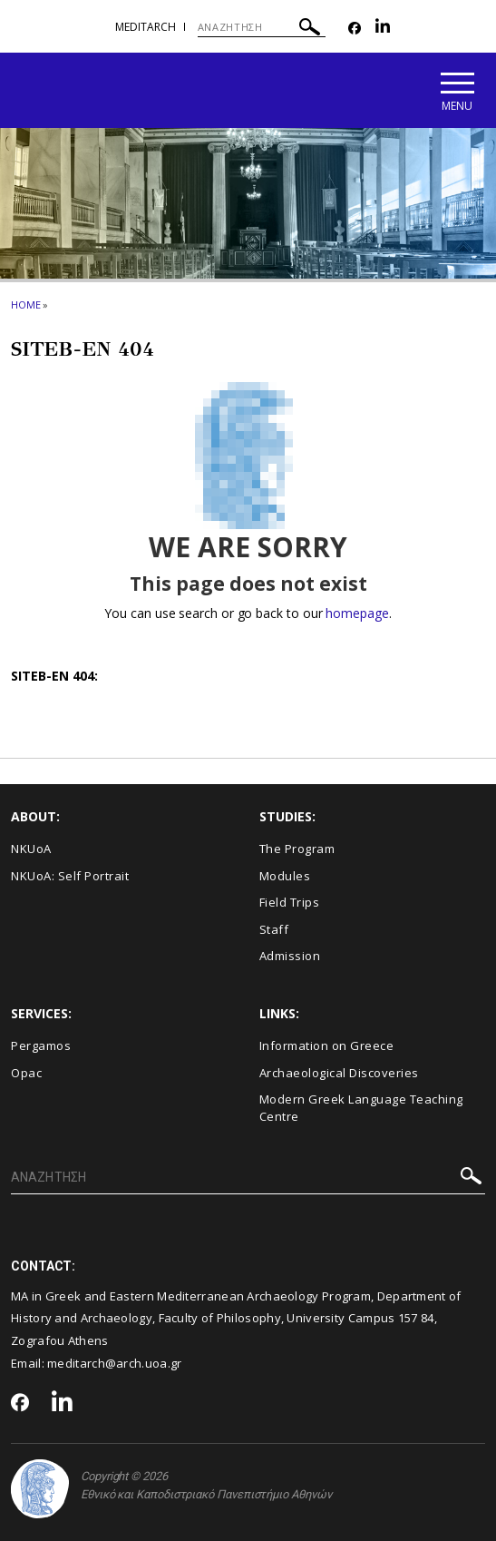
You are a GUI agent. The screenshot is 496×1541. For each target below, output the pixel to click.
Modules (285, 876)
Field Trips (289, 902)
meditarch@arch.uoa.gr (114, 1363)
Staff (274, 929)
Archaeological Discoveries (339, 1073)
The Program (297, 848)
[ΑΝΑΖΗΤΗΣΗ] (262, 27)
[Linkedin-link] (382, 28)
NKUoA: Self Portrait (70, 876)
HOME (26, 304)
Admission (290, 955)
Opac (26, 1073)
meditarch (145, 26)
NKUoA (31, 848)
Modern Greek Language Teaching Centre (361, 1107)
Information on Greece (326, 1045)
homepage (357, 613)
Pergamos (41, 1045)
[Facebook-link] (354, 28)
